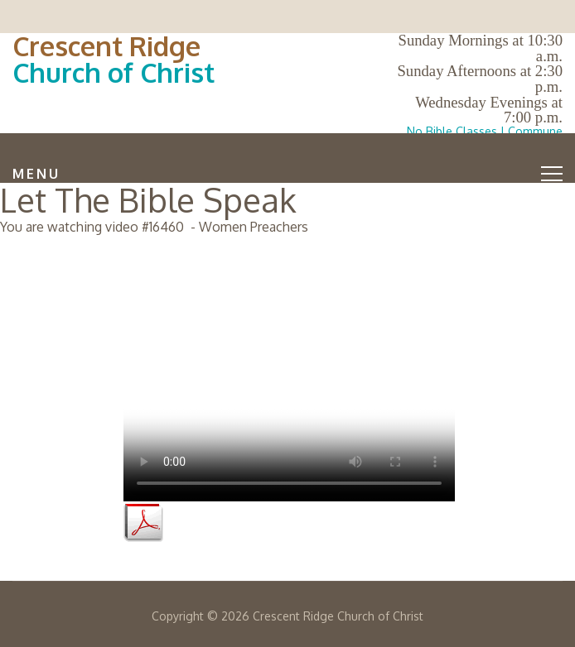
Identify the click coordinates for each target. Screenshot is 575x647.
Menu (287, 173)
